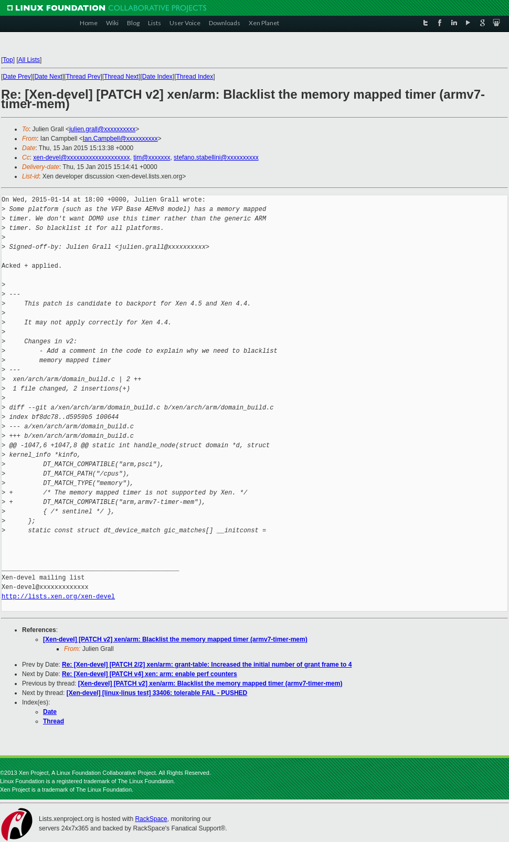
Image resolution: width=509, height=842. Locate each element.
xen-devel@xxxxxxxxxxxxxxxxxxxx (81, 157)
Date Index (157, 76)
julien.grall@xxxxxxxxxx (102, 129)
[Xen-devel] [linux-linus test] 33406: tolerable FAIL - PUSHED (157, 693)
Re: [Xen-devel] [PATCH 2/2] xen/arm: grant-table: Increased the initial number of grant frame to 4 (207, 664)
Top (8, 60)
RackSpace (151, 819)
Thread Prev (83, 76)
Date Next (48, 76)
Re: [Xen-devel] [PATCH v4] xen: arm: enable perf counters (149, 674)
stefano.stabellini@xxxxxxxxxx (216, 157)
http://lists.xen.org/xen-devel (58, 596)
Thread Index (195, 76)
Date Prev (16, 76)
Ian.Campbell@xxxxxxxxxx (120, 138)
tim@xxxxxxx (151, 157)
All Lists (29, 60)
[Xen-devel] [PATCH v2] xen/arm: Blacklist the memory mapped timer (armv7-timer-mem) (175, 639)
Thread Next (121, 76)
